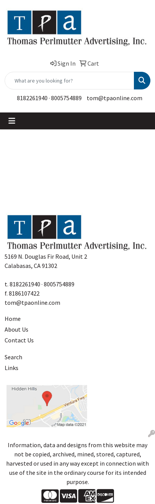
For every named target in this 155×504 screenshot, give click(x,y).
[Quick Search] (69, 80)
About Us (16, 329)
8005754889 (66, 98)
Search (13, 357)
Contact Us (19, 340)
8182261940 (32, 98)
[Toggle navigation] (12, 121)
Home (13, 318)
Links (11, 368)
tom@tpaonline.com (114, 98)
